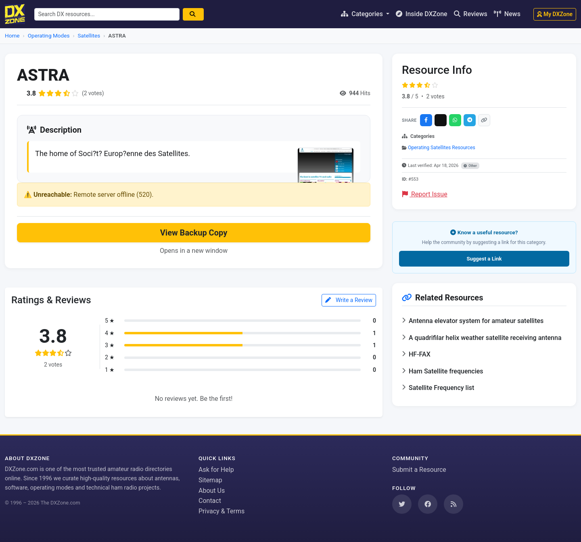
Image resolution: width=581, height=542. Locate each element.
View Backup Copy (193, 233)
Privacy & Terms (222, 511)
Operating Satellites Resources (441, 147)
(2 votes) (93, 93)
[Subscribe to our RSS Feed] (453, 504)
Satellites (89, 35)
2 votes (435, 96)
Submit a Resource (419, 469)
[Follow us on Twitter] (402, 504)
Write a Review (348, 300)
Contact (210, 500)
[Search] (193, 14)
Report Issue (424, 194)
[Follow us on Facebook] (427, 504)
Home (12, 35)
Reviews (470, 14)
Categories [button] (363, 14)
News (507, 14)
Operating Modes (49, 35)
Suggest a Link (484, 259)
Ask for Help (216, 469)
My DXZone (555, 14)
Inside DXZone (421, 14)
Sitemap (210, 480)
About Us (212, 490)
